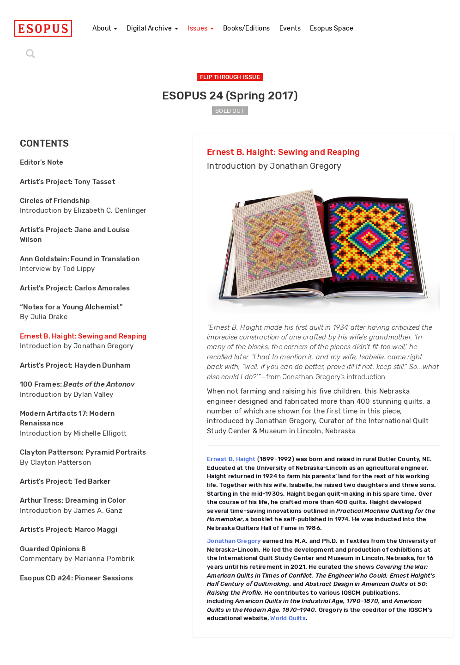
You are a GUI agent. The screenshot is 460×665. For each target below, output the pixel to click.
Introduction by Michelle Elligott (73, 433)
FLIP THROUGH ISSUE (230, 77)
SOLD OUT (230, 110)
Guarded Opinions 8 (53, 549)
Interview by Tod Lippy (57, 269)
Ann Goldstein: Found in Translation (79, 259)
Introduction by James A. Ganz (71, 510)
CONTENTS (44, 143)
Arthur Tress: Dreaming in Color (73, 500)
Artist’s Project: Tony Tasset (67, 182)
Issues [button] (201, 28)
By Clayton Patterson (55, 462)
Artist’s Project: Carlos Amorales (75, 288)
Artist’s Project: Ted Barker (65, 481)
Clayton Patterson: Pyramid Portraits (83, 452)
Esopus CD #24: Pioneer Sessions (76, 578)
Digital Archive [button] (152, 28)
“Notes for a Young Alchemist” (71, 307)
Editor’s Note (42, 162)
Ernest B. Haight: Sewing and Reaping (83, 336)
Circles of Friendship (55, 201)
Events (290, 28)
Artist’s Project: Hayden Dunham (75, 365)
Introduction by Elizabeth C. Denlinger (83, 210)
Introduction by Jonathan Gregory (76, 346)
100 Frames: (77, 384)
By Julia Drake (43, 317)
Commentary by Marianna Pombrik (77, 558)
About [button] (104, 28)
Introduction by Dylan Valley (67, 394)
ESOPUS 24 (230, 95)
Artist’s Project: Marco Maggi (68, 529)
